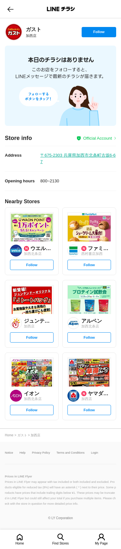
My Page (101, 543)
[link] (14, 32)
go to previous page (10, 9)
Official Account (97, 138)
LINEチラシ (61, 9)
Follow (99, 33)
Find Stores (60, 543)
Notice (9, 452)
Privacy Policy (41, 452)
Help (23, 452)
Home (19, 543)
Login (94, 452)
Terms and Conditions (70, 452)
